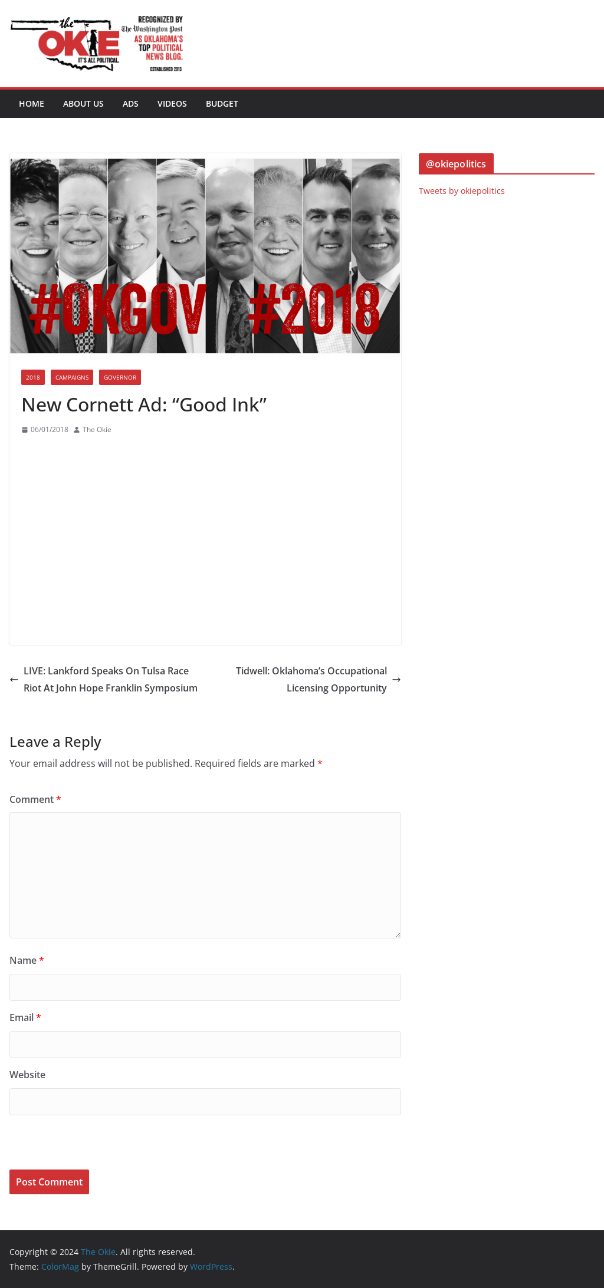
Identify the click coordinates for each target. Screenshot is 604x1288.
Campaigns (71, 377)
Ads (131, 103)
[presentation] (90, 1144)
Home (31, 103)
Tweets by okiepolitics (462, 190)
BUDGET (222, 103)
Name (26, 960)
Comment (35, 799)
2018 (33, 377)
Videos (172, 103)
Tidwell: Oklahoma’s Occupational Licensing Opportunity (318, 679)
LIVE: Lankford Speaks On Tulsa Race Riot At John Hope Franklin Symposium (103, 679)
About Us (83, 103)
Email (25, 1017)
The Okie (97, 429)
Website (27, 1074)
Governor (120, 377)
